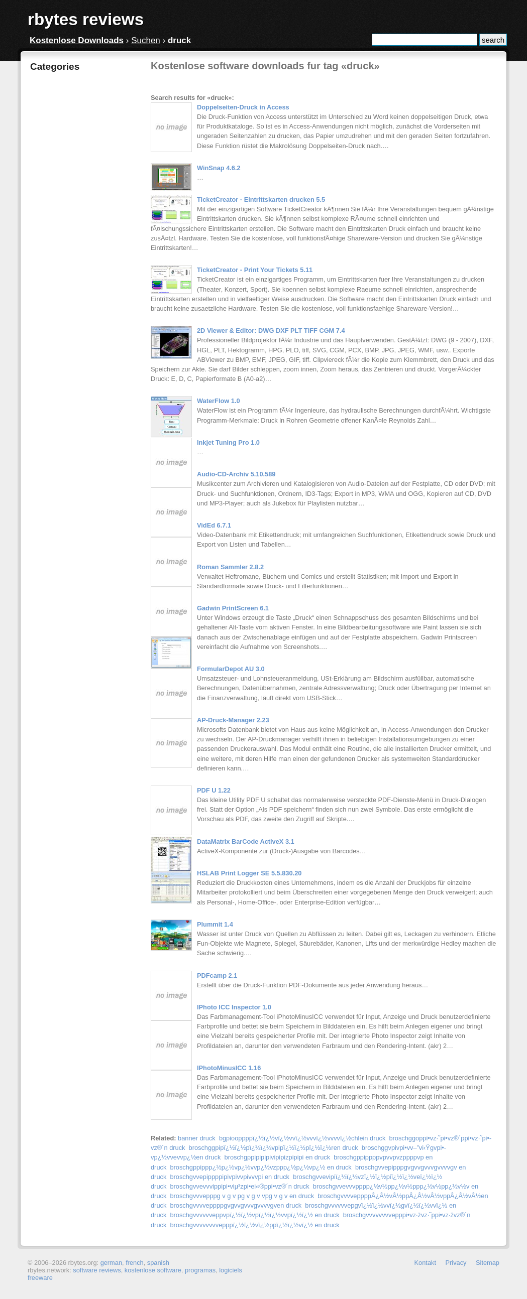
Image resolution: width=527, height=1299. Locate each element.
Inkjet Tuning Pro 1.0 (228, 442)
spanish (158, 1262)
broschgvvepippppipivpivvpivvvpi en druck (229, 1177)
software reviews (97, 1270)
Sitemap (487, 1262)
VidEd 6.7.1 (214, 525)
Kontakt (425, 1262)
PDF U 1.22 (214, 790)
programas (200, 1270)
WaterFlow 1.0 (218, 401)
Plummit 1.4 (215, 924)
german (111, 1262)
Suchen (145, 40)
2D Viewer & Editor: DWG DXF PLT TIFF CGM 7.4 (271, 330)
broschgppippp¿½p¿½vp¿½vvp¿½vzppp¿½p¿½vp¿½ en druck (260, 1167)
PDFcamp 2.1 (217, 975)
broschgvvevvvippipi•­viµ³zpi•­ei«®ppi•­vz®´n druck (239, 1186)
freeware (40, 1277)
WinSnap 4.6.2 (219, 168)
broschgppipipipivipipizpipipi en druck (278, 1157)
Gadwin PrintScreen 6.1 (233, 608)
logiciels (230, 1270)
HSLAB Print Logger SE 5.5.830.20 (249, 873)
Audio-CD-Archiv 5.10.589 (236, 474)
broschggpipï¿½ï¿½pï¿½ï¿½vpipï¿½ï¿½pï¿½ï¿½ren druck (273, 1147)
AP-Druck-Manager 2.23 (233, 720)
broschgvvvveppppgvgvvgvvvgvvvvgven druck (235, 1205)
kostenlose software (153, 1270)
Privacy (456, 1262)
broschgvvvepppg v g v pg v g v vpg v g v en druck (242, 1196)
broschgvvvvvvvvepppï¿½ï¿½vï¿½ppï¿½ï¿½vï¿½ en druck (254, 1225)
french (135, 1262)
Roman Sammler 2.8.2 (230, 567)
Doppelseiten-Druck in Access (243, 107)
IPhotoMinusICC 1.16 (229, 1068)
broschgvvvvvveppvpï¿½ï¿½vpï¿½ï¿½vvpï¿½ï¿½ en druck (254, 1215)
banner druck (197, 1138)
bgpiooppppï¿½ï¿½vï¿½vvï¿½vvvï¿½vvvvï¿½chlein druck (302, 1138)
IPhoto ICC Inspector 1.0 (234, 1007)
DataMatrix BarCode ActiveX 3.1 (245, 841)
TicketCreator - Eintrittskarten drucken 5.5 (261, 199)
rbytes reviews (86, 19)
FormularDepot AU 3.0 (231, 669)
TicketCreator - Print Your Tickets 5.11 (254, 270)
